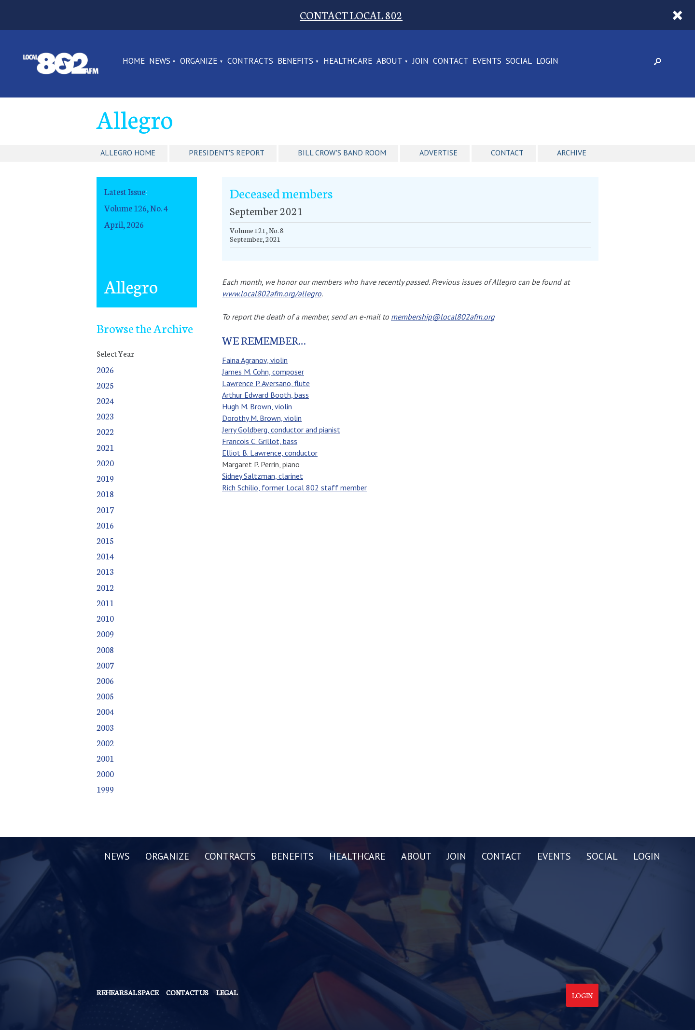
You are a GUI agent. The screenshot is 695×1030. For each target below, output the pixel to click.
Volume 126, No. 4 (136, 208)
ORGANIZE (198, 61)
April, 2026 (124, 224)
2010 (105, 618)
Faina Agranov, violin (255, 360)
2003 (105, 727)
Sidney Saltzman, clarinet (262, 476)
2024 (105, 400)
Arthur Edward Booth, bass (265, 395)
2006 (105, 680)
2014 (105, 556)
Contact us (187, 992)
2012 (105, 587)
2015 (105, 540)
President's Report (226, 152)
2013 (105, 571)
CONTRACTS (250, 61)
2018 (105, 493)
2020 (105, 463)
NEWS (159, 61)
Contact (507, 152)
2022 (105, 431)
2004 (105, 711)
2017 (105, 509)
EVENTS (487, 61)
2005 (105, 696)
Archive (571, 152)
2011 (105, 603)
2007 (105, 665)
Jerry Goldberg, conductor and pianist (281, 429)
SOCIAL (519, 61)
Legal (226, 992)
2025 (105, 385)
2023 (105, 416)
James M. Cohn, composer (263, 371)
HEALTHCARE (347, 61)
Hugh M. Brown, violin (257, 406)
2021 (105, 447)
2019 (105, 478)
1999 (105, 789)
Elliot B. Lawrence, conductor (270, 453)
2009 (105, 633)
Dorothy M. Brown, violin (262, 418)
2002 (105, 743)
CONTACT (451, 61)
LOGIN (547, 61)
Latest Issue (124, 191)
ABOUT (389, 61)
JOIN (421, 61)
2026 (105, 369)
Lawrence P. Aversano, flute (266, 383)
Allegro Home (127, 152)
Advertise (438, 152)
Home (134, 61)
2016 (105, 525)
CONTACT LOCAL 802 (351, 14)
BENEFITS (295, 61)
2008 (105, 649)
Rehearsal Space (127, 992)
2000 (105, 773)
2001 (105, 758)
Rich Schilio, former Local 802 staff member (294, 487)
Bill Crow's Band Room (342, 152)
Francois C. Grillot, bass (259, 441)
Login (582, 995)
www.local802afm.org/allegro (271, 293)
